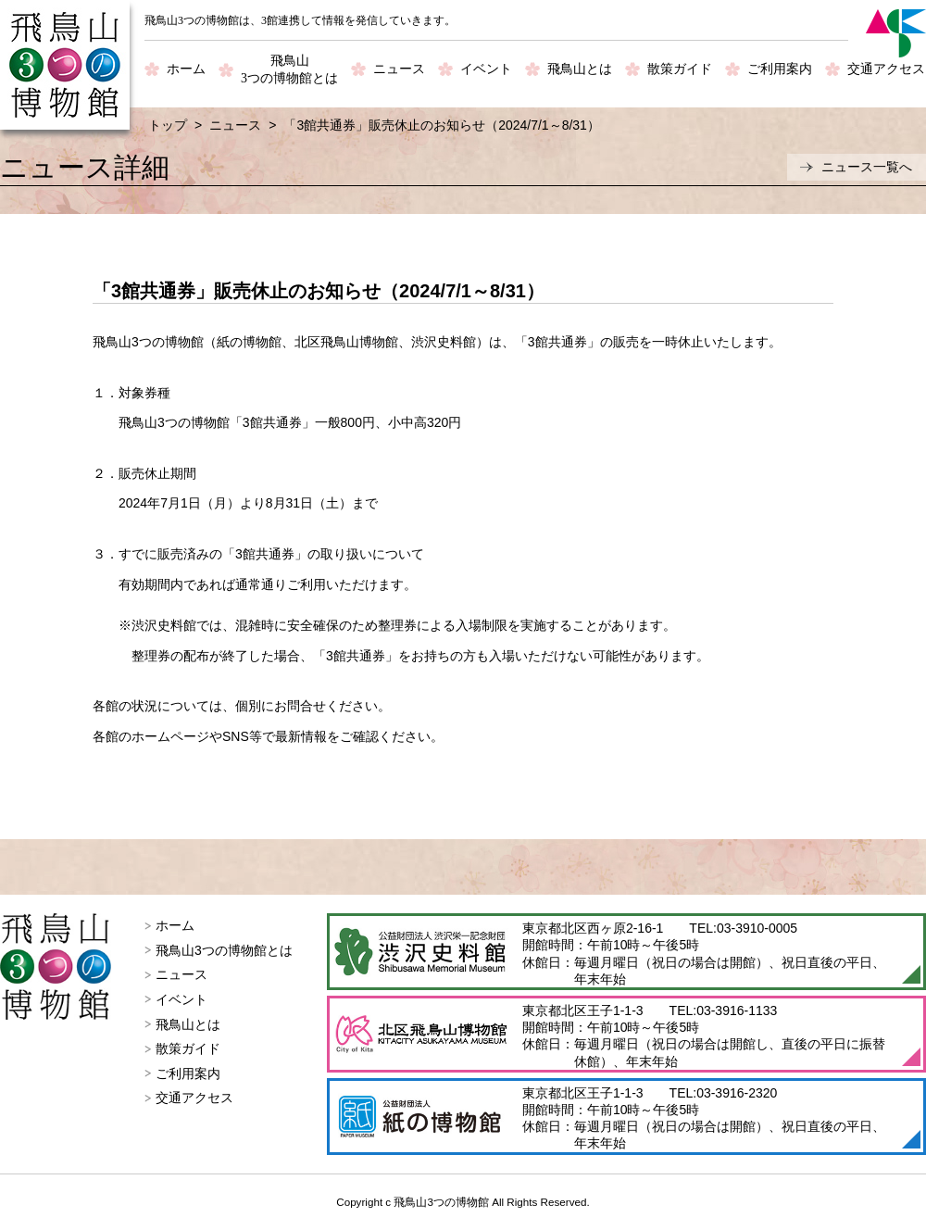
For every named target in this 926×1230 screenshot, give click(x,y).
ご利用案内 (779, 69)
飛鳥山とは (579, 69)
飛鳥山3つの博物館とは (224, 950)
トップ (167, 125)
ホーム (186, 69)
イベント (486, 69)
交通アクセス (886, 69)
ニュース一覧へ (866, 167)
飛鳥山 (289, 71)
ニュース (399, 69)
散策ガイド (679, 69)
